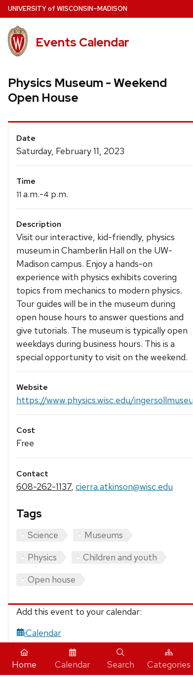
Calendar (72, 659)
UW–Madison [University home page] (67, 8)
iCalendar (38, 632)
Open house (52, 579)
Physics (42, 557)
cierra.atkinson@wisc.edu (124, 486)
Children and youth (120, 557)
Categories (169, 659)
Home (24, 659)
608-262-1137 (43, 486)
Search (120, 659)
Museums (103, 535)
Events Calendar (82, 42)
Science (43, 535)
